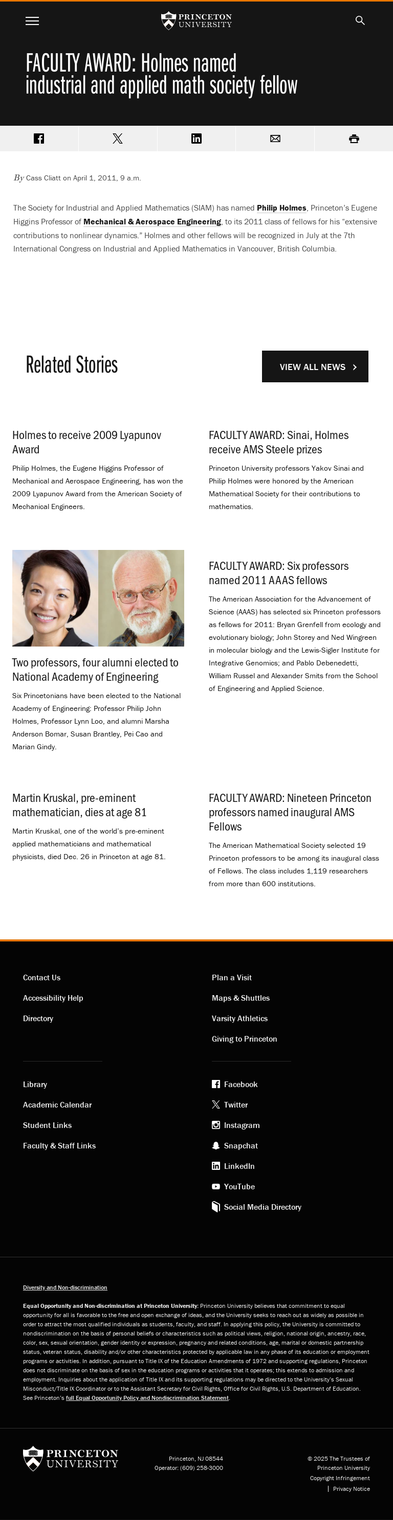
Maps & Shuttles (241, 998)
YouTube (239, 1186)
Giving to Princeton (244, 1038)
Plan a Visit (232, 977)
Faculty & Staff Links (59, 1145)
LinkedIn (239, 1166)
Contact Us (41, 977)
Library (35, 1084)
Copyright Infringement (340, 1478)
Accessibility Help (53, 998)
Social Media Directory (262, 1207)
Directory (38, 1018)
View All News (312, 367)
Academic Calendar (57, 1104)
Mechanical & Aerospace (152, 221)
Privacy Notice (351, 1489)
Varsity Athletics (240, 1018)
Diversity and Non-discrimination (65, 1287)
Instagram (242, 1125)
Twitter (236, 1104)
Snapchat (241, 1145)
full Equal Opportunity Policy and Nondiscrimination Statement (147, 1397)
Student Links (47, 1125)
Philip (282, 207)
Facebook (241, 1084)
